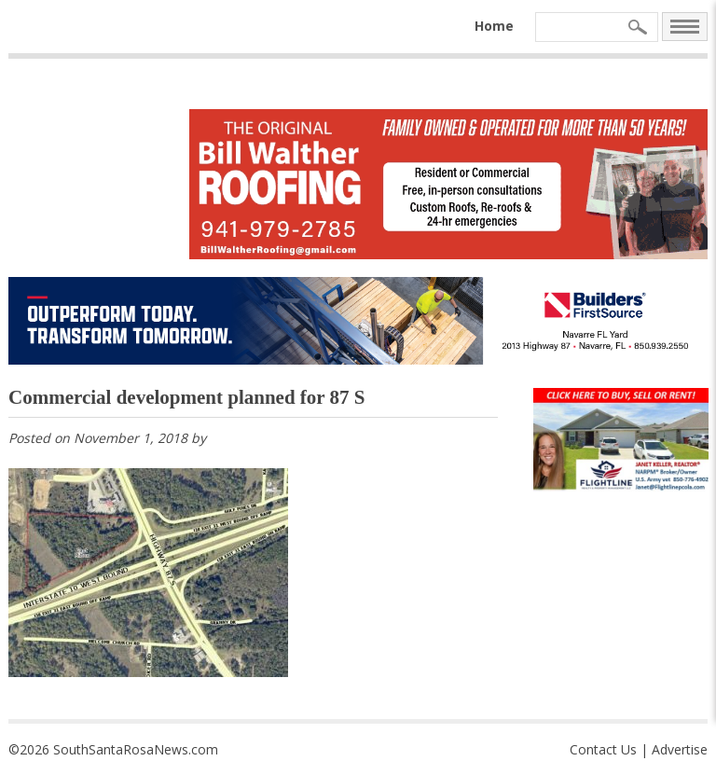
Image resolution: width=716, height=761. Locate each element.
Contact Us (603, 749)
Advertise (680, 749)
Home (494, 26)
